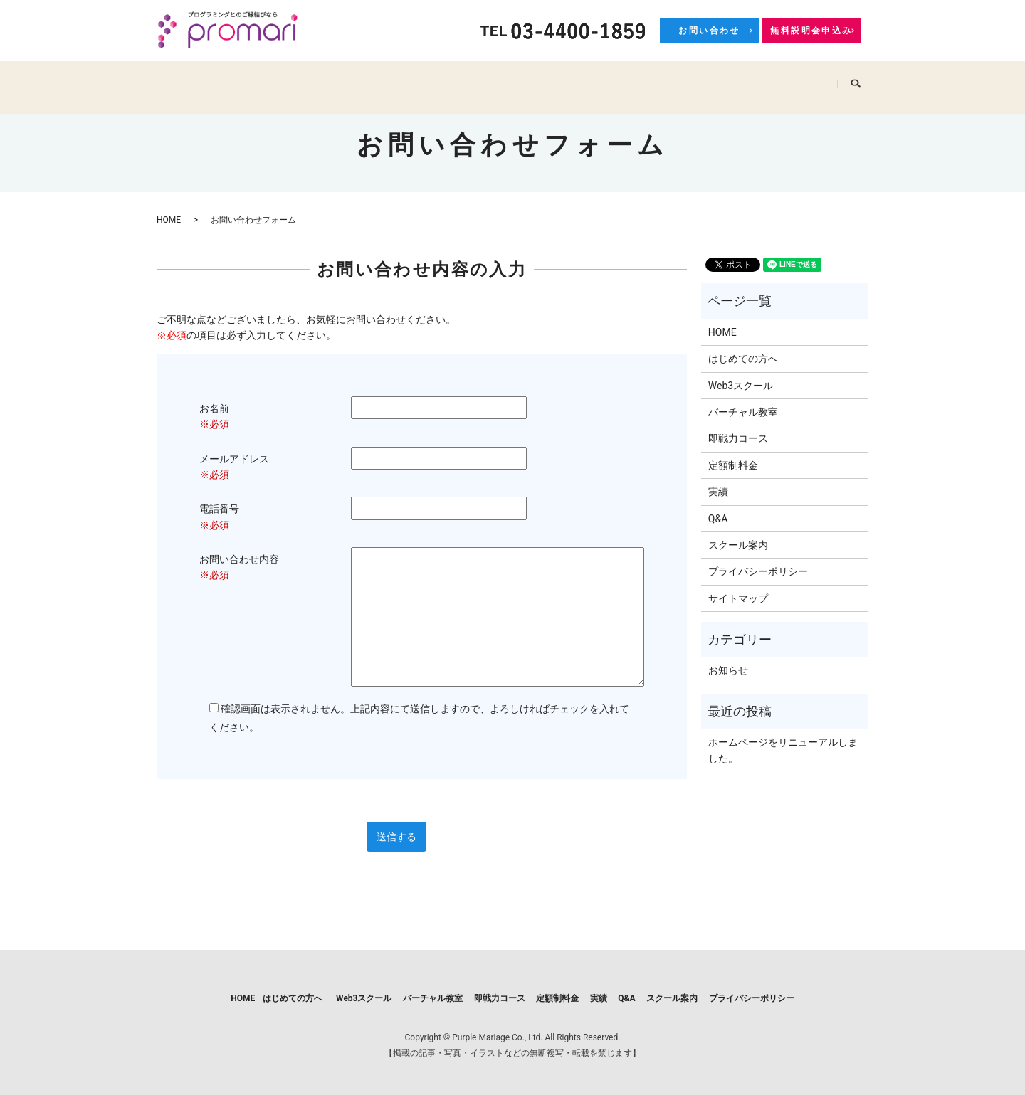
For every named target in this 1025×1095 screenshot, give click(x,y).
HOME (184, 80)
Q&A (731, 80)
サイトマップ (738, 598)
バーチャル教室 (450, 80)
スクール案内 (799, 80)
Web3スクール (355, 80)
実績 (684, 80)
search (862, 79)
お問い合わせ (709, 31)
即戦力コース (541, 80)
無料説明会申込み (811, 31)
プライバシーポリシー (758, 571)
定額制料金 (622, 80)
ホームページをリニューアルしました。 (783, 749)
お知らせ (728, 670)
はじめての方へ (260, 80)
